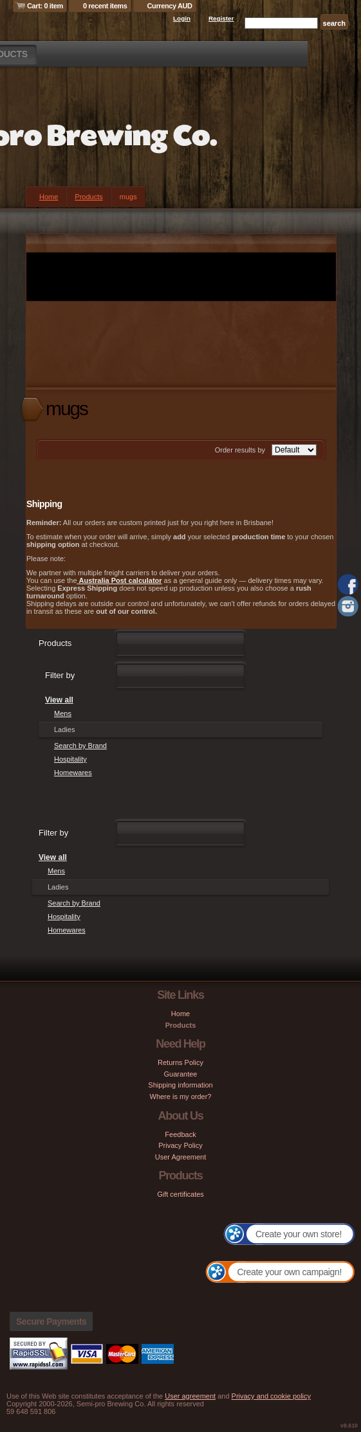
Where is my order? (181, 1096)
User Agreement (180, 1157)
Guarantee (181, 1074)
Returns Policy (180, 1062)
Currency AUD (169, 6)
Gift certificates (180, 1194)
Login (181, 18)
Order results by (240, 450)
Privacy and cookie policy (271, 1396)
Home (48, 197)
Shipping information (180, 1085)
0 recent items (105, 6)
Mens (62, 713)
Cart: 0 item (45, 6)
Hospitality (70, 759)
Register (221, 18)
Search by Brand (80, 745)
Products (88, 197)
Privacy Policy (180, 1145)
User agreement (190, 1396)
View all (59, 699)
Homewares (73, 772)
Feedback (180, 1134)
